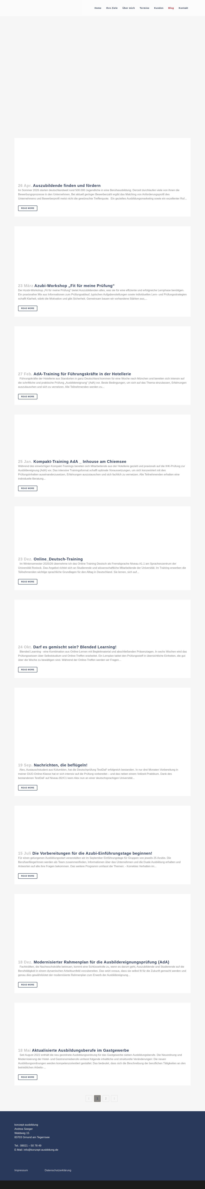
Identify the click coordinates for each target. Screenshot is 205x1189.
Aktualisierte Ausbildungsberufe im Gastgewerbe (80, 1050)
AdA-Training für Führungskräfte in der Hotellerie (82, 374)
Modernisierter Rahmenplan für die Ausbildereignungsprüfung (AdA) (101, 962)
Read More (27, 208)
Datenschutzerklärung (58, 1170)
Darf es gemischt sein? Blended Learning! (75, 647)
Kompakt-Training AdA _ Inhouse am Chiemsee (79, 461)
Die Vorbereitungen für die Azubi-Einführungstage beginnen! (92, 853)
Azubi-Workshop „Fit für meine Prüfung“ (74, 285)
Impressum (21, 1170)
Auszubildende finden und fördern (67, 185)
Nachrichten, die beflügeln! (61, 765)
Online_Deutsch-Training (58, 559)
